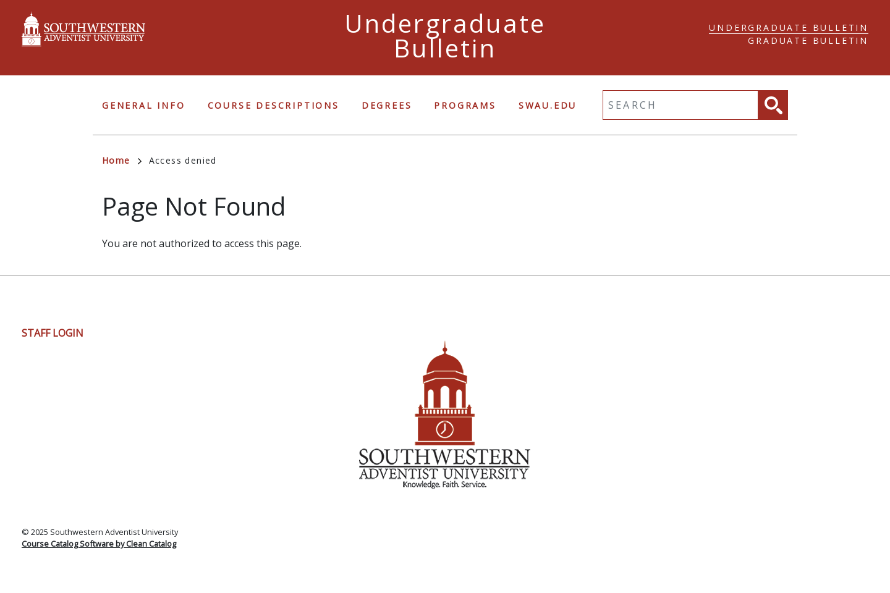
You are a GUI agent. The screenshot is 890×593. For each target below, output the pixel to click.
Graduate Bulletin (808, 40)
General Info (143, 105)
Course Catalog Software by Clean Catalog (99, 543)
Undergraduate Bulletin (788, 27)
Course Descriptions (273, 105)
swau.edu (548, 105)
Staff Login (52, 333)
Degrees (387, 105)
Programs (465, 105)
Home (122, 160)
